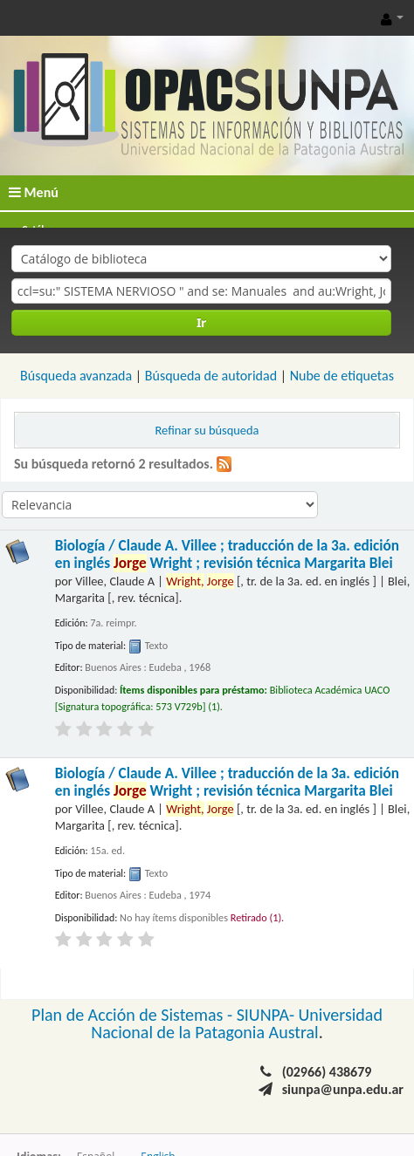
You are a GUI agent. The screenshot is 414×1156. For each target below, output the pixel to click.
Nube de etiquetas (342, 375)
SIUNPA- (268, 1014)
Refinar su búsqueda (207, 430)
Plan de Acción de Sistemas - (134, 1014)
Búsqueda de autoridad (211, 375)
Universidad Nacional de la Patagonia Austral (237, 1023)
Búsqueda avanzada (76, 375)
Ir (201, 322)
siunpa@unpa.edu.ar (343, 1089)
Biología (227, 554)
